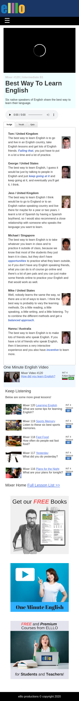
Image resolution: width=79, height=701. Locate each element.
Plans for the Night (47, 468)
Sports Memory (45, 421)
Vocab (21, 124)
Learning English (46, 405)
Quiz (32, 124)
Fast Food (42, 437)
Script (9, 124)
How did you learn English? (38, 376)
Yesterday (42, 453)
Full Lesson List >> (43, 485)
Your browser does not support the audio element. (31, 115)
